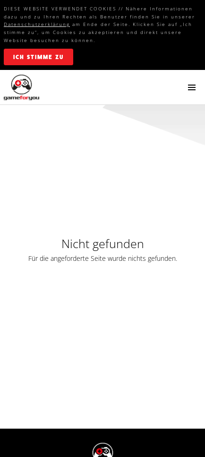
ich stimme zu (38, 57)
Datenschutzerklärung (37, 24)
